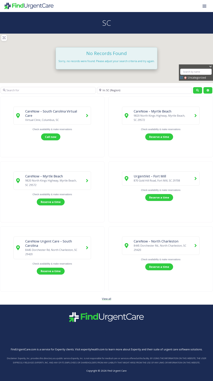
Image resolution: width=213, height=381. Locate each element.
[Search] (197, 90)
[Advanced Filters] (207, 90)
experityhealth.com (93, 349)
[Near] (144, 90)
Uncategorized (195, 78)
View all (106, 299)
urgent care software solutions (183, 349)
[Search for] (48, 90)
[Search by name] (196, 72)
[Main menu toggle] (204, 6)
